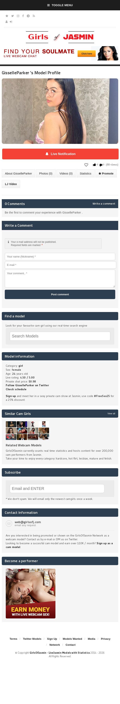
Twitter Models (32, 638)
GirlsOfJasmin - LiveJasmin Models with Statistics (60, 652)
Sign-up (11, 396)
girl (20, 366)
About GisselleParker (18, 173)
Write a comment (104, 203)
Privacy (105, 638)
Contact (70, 644)
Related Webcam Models (24, 445)
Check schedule (16, 389)
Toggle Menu (60, 5)
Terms (13, 638)
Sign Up (52, 638)
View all (111, 413)
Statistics (85, 173)
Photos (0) (45, 173)
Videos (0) (66, 173)
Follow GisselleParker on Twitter (27, 385)
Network (54, 644)
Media (91, 638)
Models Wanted (72, 638)
